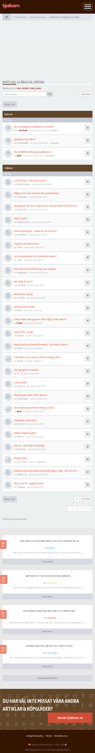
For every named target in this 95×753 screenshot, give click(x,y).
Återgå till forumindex (15, 519)
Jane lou (51, 617)
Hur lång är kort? (23, 281)
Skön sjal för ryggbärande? (29, 483)
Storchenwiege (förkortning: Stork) (34, 407)
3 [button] (75, 508)
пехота (20, 436)
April (19, 155)
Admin (51, 547)
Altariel (20, 335)
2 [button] (70, 508)
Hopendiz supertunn (25, 420)
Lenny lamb (20, 382)
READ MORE (47, 561)
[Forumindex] (7, 17)
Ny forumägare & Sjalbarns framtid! (34, 126)
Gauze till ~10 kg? (24, 332)
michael (23, 130)
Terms (49, 735)
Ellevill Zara (20, 458)
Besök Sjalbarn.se (70, 717)
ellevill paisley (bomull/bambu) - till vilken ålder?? (41, 344)
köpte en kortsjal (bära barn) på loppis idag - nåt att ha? (45, 470)
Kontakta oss (61, 735)
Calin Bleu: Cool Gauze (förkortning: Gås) (37, 357)
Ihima (19, 310)
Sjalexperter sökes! (25, 139)
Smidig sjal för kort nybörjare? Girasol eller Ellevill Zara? (45, 205)
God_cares (35, 88)
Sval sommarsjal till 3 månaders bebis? (35, 256)
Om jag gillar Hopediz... (27, 369)
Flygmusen (22, 272)
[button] (89, 508)
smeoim (21, 297)
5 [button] (84, 508)
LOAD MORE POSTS (48, 678)
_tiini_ (20, 259)
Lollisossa (22, 474)
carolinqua (22, 196)
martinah (21, 285)
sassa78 (21, 386)
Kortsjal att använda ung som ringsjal (35, 268)
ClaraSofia (22, 209)
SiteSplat (52, 582)
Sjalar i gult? (21, 218)
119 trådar (85, 94)
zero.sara (21, 461)
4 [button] (79, 508)
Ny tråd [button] (10, 104)
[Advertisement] (47, 50)
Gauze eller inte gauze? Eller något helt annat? (40, 319)
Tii (18, 373)
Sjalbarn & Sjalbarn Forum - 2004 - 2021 (47, 744)
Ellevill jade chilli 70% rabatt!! (30, 395)
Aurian (20, 360)
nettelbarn (22, 234)
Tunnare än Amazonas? (26, 243)
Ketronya (21, 449)
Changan (21, 487)
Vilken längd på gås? (25, 432)
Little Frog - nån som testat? (30, 180)
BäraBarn (54, 130)
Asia (19, 88)
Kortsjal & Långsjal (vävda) (23, 82)
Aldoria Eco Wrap (23, 294)
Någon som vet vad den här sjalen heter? (36, 193)
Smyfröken (22, 398)
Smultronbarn (23, 184)
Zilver (19, 247)
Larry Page (51, 652)
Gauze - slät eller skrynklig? (29, 445)
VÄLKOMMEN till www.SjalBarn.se (32, 151)
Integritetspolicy (35, 735)
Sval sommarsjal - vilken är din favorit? (35, 231)
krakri (26, 88)
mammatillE (22, 142)
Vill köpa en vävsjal (24, 306)
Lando (20, 348)
